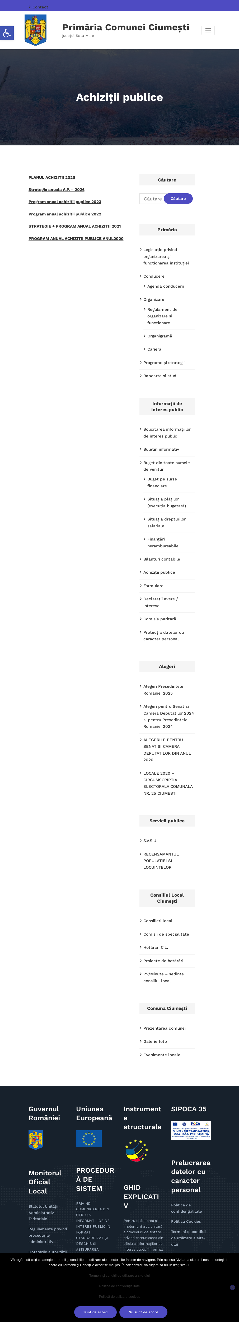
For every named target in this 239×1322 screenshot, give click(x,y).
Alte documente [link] (42, 1228)
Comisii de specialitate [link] (164, 872)
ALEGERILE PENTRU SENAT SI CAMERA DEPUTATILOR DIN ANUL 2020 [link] (168, 697)
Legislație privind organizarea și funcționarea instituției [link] (168, 255)
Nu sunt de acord (143, 1312)
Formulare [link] (152, 550)
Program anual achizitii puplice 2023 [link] (62, 200)
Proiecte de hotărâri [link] (161, 897)
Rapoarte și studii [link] (159, 362)
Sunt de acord (95, 1312)
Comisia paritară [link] (158, 575)
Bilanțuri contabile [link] (160, 525)
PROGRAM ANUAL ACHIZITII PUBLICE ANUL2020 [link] (72, 235)
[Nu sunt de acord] (232, 1287)
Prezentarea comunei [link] (162, 963)
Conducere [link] (153, 274)
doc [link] (88, 1200)
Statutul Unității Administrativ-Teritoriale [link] (42, 1145)
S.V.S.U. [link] (149, 781)
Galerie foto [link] (154, 976)
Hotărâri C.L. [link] (154, 884)
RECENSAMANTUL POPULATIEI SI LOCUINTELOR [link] (159, 800)
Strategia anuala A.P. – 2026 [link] (54, 188)
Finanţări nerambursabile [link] (170, 512)
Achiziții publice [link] (158, 537)
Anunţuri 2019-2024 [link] (45, 1234)
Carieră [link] (154, 336)
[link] (7, 33)
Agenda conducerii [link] (164, 283)
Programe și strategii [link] (162, 349)
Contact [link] (39, 7)
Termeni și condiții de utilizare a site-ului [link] (119, 1275)
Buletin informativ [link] (159, 433)
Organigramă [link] (159, 324)
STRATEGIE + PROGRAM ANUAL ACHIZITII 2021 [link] (70, 223)
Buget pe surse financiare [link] (170, 462)
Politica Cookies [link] (185, 1154)
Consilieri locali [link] (157, 859)
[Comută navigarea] (207, 29)
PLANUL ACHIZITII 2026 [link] (50, 176)
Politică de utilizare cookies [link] (119, 1297)
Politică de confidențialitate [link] (119, 1286)
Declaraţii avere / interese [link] (167, 563)
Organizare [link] (153, 295)
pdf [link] (78, 1200)
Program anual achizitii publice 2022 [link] (62, 211)
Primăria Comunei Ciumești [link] (126, 26)
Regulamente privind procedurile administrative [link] (46, 1166)
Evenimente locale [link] (160, 988)
